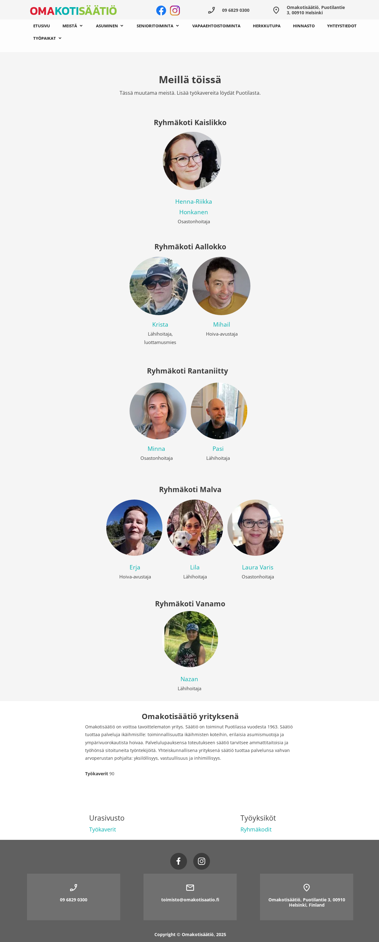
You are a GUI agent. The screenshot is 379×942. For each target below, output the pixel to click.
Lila (195, 567)
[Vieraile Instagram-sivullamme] (175, 11)
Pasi (218, 449)
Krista (160, 324)
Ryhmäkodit (256, 829)
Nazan (189, 679)
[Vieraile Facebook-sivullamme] (161, 11)
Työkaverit (102, 829)
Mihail (221, 324)
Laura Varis (257, 567)
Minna (156, 449)
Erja (135, 567)
